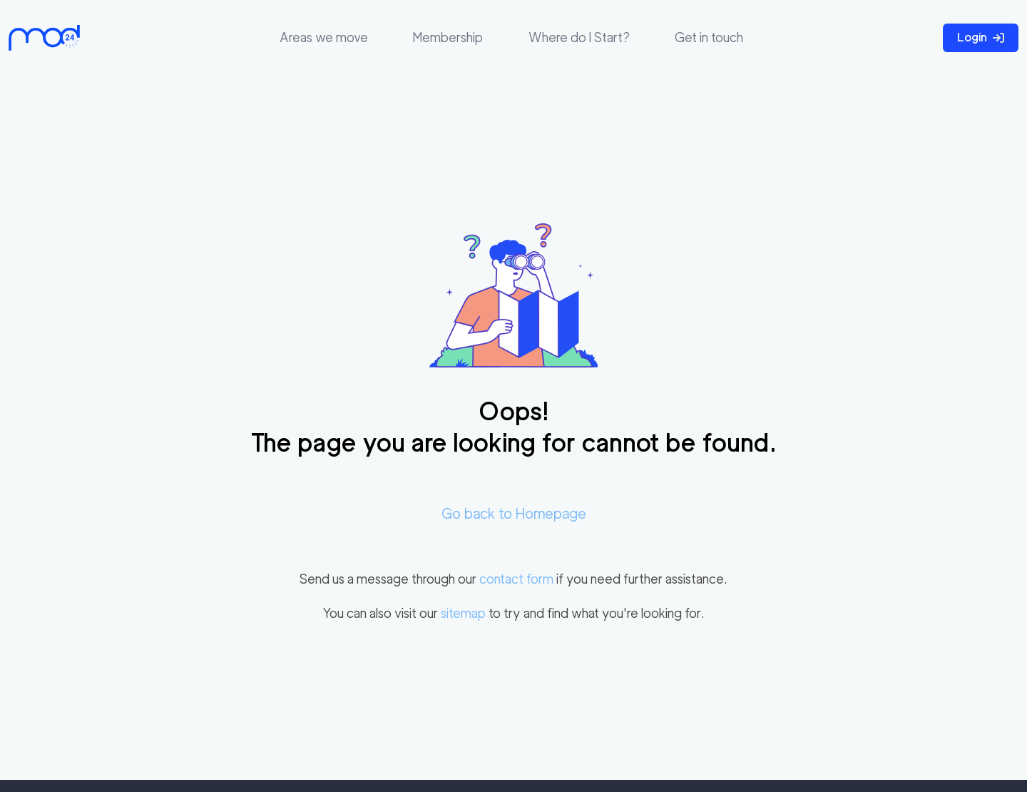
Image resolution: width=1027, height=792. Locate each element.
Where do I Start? (579, 37)
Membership (448, 37)
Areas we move (324, 37)
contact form (516, 579)
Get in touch (709, 37)
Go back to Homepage (513, 513)
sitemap (463, 613)
